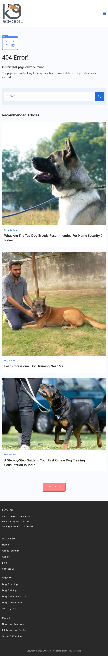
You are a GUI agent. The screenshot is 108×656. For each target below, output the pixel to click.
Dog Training (9, 590)
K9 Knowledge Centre (14, 630)
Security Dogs (10, 609)
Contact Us (8, 569)
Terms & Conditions (13, 636)
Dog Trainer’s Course (14, 596)
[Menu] (104, 13)
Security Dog (10, 230)
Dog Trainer (10, 360)
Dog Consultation (12, 603)
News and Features (13, 624)
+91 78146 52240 (20, 517)
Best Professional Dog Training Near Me (33, 367)
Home (5, 545)
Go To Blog (54, 487)
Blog (4, 563)
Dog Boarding (10, 584)
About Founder (10, 551)
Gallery (6, 557)
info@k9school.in (19, 522)
